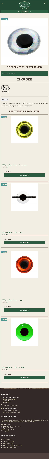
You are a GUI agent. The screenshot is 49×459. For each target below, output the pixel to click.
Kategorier (24, 12)
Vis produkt (24, 175)
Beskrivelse (5, 99)
